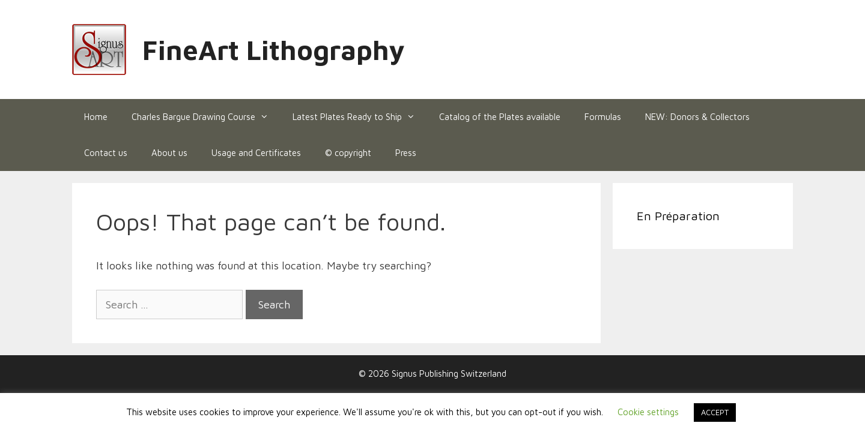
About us (169, 153)
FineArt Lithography (273, 49)
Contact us (105, 153)
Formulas (602, 117)
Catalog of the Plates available (499, 117)
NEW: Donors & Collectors (697, 117)
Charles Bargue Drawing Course (206, 117)
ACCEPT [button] (715, 412)
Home (96, 117)
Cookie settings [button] (648, 412)
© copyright (348, 153)
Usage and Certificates (256, 153)
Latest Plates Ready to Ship (360, 117)
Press (405, 153)
